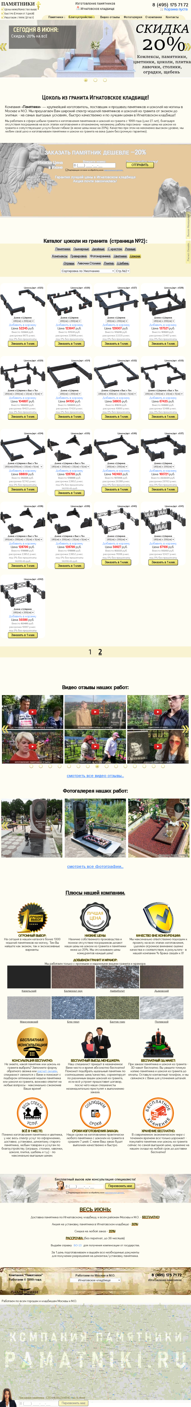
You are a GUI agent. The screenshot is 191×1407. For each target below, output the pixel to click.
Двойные (98, 249)
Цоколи (135, 256)
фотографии (95, 865)
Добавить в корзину (22, 325)
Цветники (120, 256)
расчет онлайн (47, 1071)
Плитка (108, 263)
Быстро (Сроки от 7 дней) (17, 13)
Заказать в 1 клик (22, 343)
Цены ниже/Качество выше (19, 9)
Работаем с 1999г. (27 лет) (17, 17)
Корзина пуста (173, 9)
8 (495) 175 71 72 (170, 3)
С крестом (115, 249)
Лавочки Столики (89, 263)
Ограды (69, 263)
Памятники (63, 249)
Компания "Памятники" (26, 1274)
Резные (130, 249)
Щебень (122, 263)
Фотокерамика (100, 256)
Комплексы (59, 256)
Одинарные (81, 249)
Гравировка (78, 256)
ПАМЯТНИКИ (18, 4)
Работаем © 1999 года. (25, 1279)
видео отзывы (95, 774)
